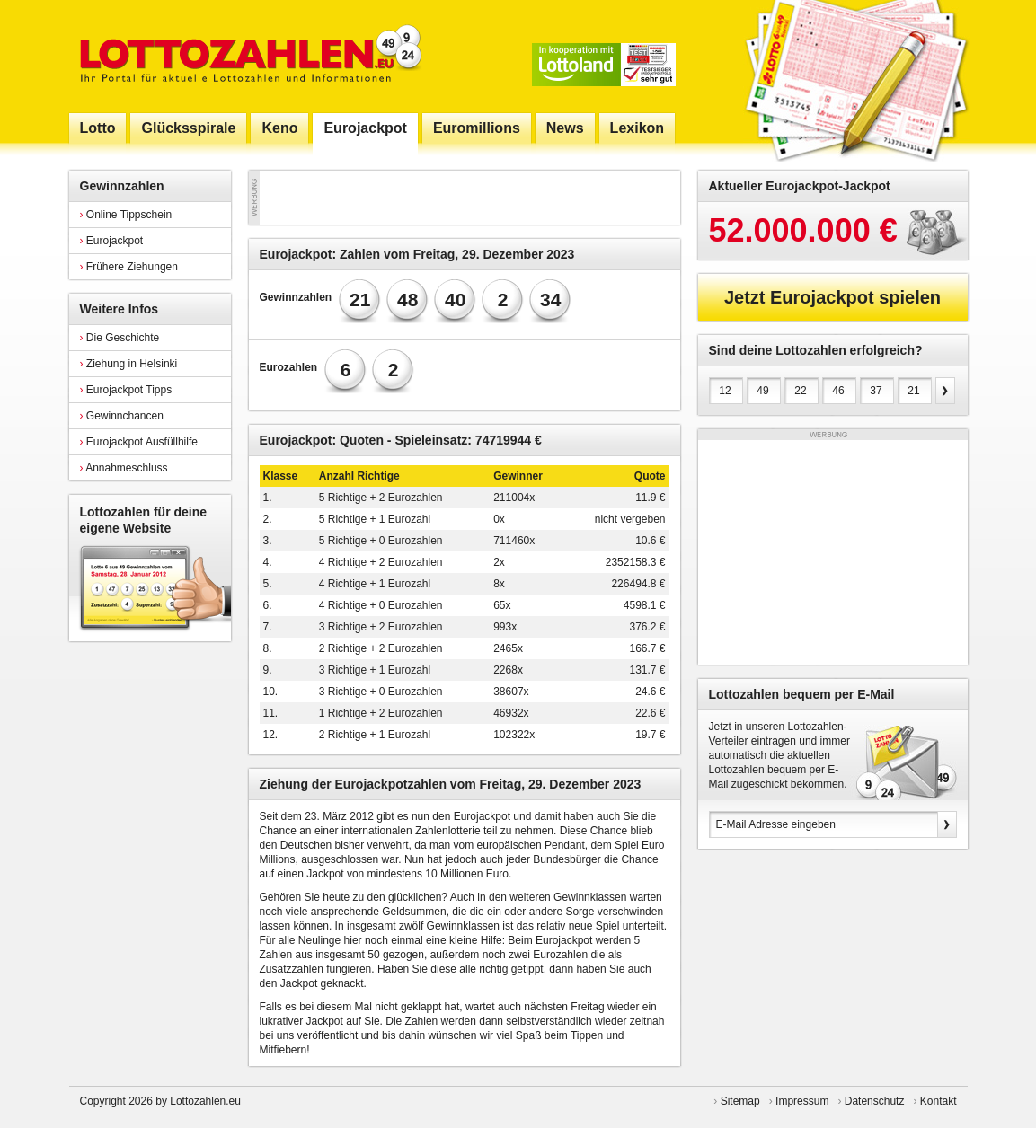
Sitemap (740, 1101)
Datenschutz (875, 1101)
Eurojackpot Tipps (126, 389)
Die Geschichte (120, 337)
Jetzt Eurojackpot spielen (832, 297)
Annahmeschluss (124, 468)
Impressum (801, 1101)
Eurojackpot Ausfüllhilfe (139, 442)
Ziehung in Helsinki (129, 363)
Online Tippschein (126, 214)
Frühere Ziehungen (129, 266)
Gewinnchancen (122, 416)
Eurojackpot (112, 240)
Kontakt (938, 1101)
